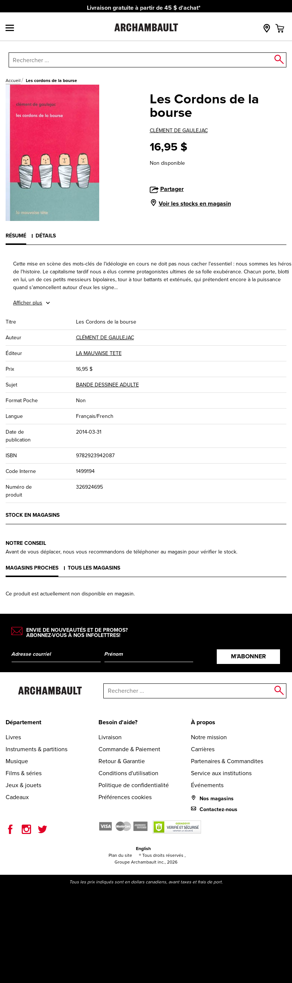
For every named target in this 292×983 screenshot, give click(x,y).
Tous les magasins (94, 568)
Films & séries (24, 773)
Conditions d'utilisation (128, 773)
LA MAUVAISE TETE (99, 353)
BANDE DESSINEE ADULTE (107, 385)
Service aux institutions (221, 773)
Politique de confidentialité (133, 785)
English (143, 848)
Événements (207, 785)
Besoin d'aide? (117, 722)
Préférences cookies (125, 797)
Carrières (203, 749)
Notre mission (209, 737)
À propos (203, 722)
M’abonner (248, 656)
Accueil (13, 80)
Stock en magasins (33, 515)
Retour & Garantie (121, 761)
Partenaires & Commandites (227, 761)
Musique (17, 761)
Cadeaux (17, 797)
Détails (46, 236)
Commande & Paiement (129, 749)
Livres (13, 737)
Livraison (110, 737)
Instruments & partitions (36, 749)
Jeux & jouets (23, 785)
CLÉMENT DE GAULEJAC (179, 130)
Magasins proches (32, 568)
